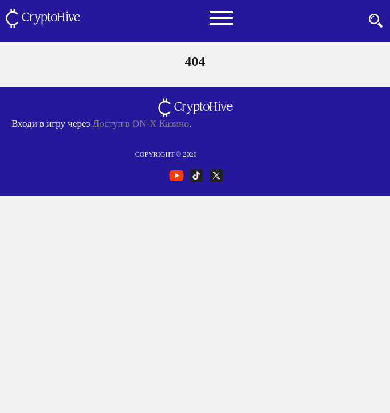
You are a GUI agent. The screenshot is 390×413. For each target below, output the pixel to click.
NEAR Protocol (226, 154)
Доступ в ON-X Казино (141, 123)
